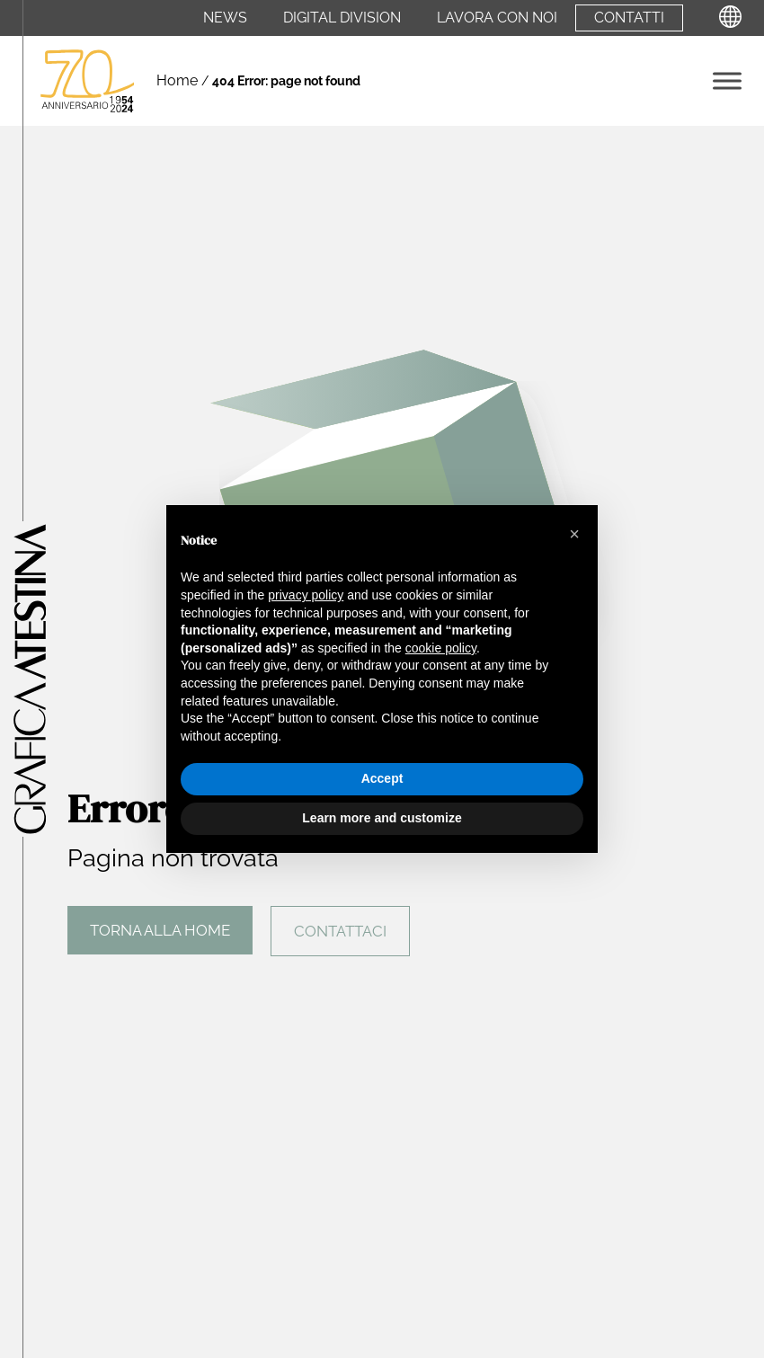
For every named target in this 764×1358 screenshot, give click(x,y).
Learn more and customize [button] (381, 818)
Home (177, 80)
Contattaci (340, 931)
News (225, 18)
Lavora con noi (497, 18)
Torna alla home (160, 930)
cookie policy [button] (440, 648)
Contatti (629, 18)
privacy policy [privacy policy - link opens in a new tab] (305, 595)
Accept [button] (382, 778)
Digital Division (342, 18)
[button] (574, 533)
